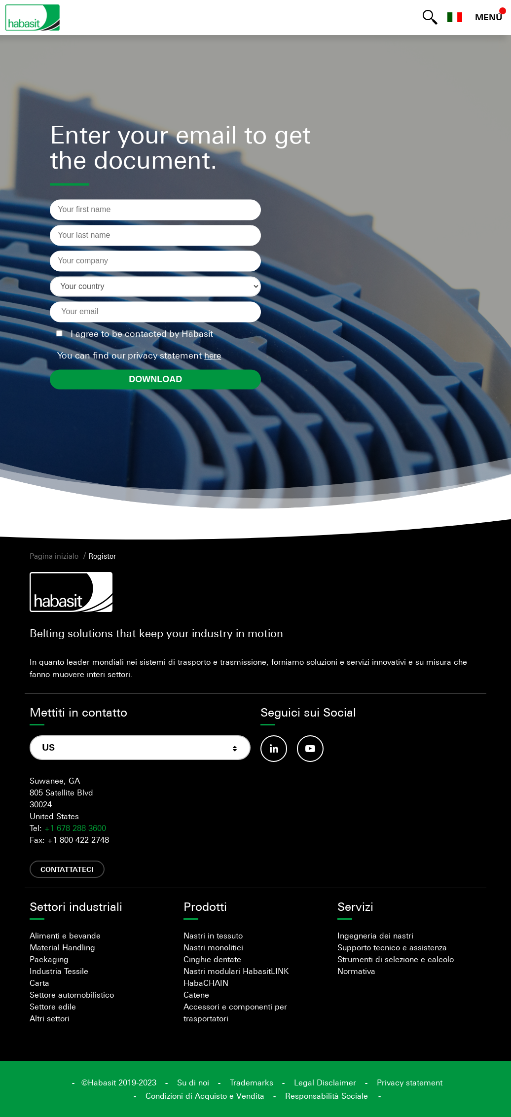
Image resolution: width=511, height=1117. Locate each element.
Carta (39, 983)
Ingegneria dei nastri (375, 935)
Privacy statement (409, 1082)
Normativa (356, 971)
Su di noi (193, 1082)
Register (102, 555)
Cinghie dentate (212, 959)
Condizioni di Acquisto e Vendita (205, 1096)
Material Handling (62, 947)
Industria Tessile (59, 971)
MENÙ (489, 17)
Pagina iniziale (54, 555)
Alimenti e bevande (65, 935)
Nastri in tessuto (213, 935)
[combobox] (140, 747)
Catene (196, 995)
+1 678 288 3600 (75, 828)
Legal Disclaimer (325, 1082)
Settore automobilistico (72, 995)
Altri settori (50, 1018)
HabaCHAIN (205, 983)
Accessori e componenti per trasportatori (235, 1012)
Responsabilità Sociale (326, 1096)
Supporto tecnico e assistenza (392, 947)
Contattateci (67, 869)
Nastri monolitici (213, 947)
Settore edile (53, 1006)
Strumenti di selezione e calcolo (395, 959)
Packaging (49, 959)
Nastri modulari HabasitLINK (236, 971)
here (212, 355)
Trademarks (251, 1082)
